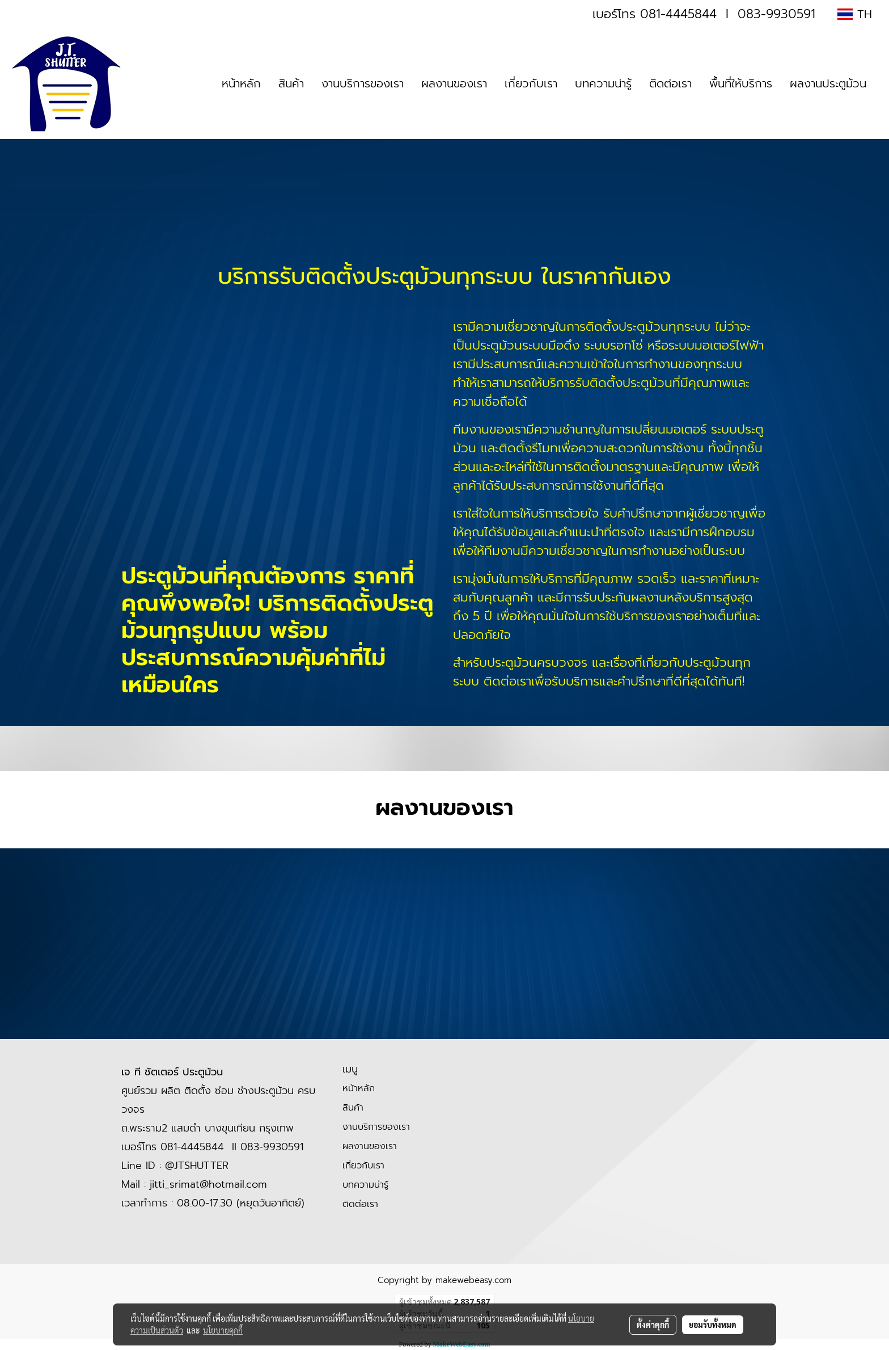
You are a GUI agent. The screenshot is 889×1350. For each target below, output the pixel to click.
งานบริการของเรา (362, 83)
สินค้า (291, 83)
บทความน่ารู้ (603, 83)
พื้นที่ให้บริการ (740, 83)
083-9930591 (776, 14)
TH (854, 14)
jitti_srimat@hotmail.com (208, 1184)
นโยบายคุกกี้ (223, 1330)
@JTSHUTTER (196, 1166)
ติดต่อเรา (670, 83)
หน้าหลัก (241, 83)
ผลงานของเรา (454, 83)
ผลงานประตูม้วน (828, 83)
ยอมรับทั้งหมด (712, 1324)
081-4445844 (678, 14)
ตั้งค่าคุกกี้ (653, 1324)
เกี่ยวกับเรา (531, 83)
